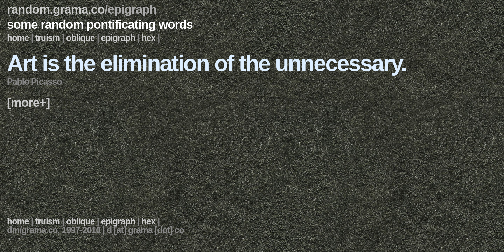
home (18, 38)
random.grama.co (56, 9)
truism (47, 38)
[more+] (28, 102)
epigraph (118, 38)
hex (148, 38)
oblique (80, 38)
